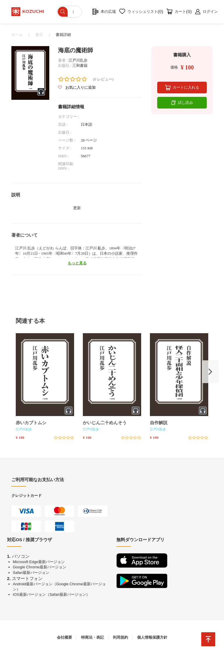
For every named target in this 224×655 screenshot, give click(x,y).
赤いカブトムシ (31, 422)
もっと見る (77, 263)
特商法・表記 (92, 637)
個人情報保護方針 (152, 637)
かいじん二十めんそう (105, 422)
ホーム (17, 34)
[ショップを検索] (70, 12)
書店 (39, 34)
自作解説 (158, 422)
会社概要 (64, 637)
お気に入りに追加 (77, 87)
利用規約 (120, 637)
